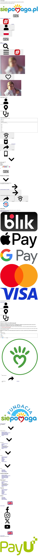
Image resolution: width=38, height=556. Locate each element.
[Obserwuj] (7, 77)
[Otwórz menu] (11, 52)
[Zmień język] (6, 33)
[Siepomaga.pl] (19, 12)
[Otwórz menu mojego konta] (7, 27)
